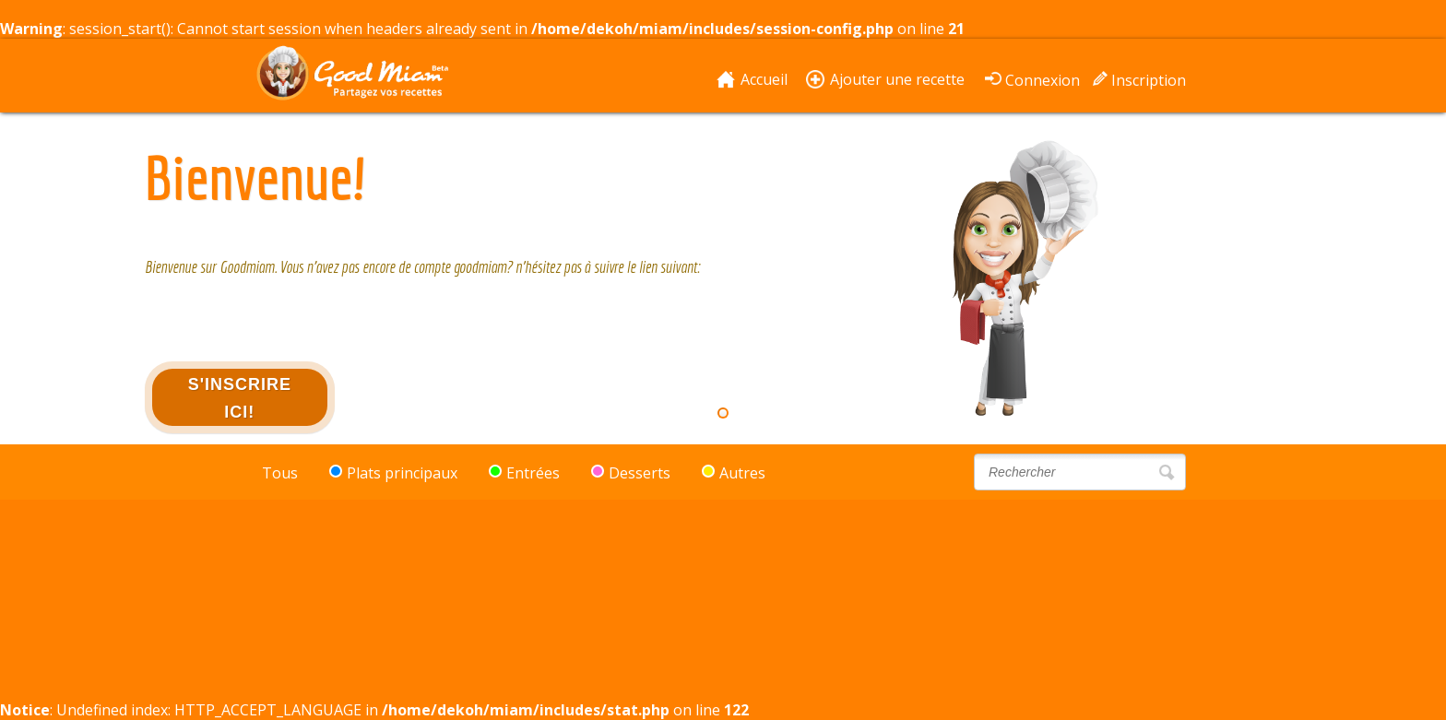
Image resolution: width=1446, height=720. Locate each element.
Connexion (1042, 78)
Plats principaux (393, 473)
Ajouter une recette (897, 79)
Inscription (1148, 78)
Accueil (764, 79)
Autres (733, 473)
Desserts (630, 473)
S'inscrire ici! (239, 398)
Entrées (524, 473)
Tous (280, 473)
